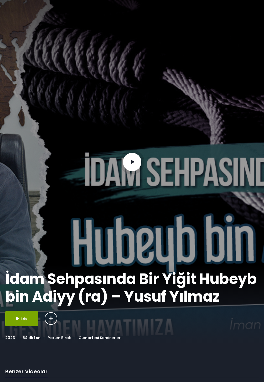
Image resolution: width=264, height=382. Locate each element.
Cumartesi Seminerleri (100, 337)
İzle (21, 318)
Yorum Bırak (59, 338)
